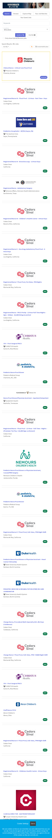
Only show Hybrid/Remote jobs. (16, 38)
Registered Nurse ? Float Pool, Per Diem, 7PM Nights (22, 282)
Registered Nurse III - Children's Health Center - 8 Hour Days (25, 219)
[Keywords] (26, 23)
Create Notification (41, 47)
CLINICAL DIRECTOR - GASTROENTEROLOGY (19, 814)
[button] (32, 35)
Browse (16, 14)
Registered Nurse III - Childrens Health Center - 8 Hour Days (25, 771)
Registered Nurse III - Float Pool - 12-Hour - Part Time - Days (25, 98)
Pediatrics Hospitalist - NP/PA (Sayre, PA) (18, 131)
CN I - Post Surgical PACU (12, 343)
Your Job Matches (41, 14)
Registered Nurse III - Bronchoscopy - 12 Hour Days (21, 162)
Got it (33, 823)
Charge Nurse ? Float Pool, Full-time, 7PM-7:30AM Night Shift (25, 655)
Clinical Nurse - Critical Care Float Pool (17, 68)
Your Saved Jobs (26, 17)
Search (7, 14)
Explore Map (27, 14)
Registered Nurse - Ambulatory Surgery (17, 188)
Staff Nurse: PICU (9, 710)
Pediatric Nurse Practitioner (13, 372)
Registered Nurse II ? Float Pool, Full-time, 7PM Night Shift (24, 532)
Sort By (5, 47)
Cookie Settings (22, 823)
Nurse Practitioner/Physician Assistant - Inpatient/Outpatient (25, 398)
